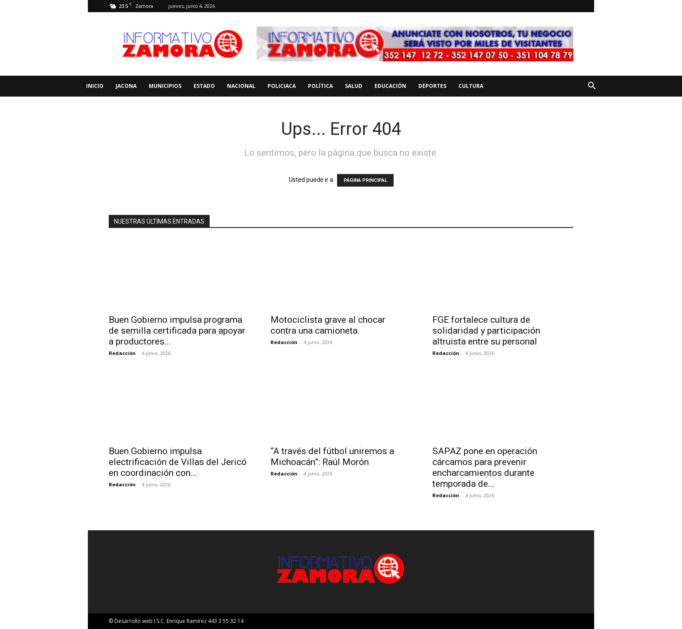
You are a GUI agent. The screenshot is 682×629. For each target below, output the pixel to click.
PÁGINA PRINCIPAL (365, 180)
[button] (591, 87)
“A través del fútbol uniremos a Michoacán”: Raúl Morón (332, 456)
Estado (204, 86)
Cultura (470, 86)
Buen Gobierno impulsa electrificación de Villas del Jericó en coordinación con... (178, 462)
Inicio (95, 86)
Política (320, 86)
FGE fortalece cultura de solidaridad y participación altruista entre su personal (486, 330)
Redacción (122, 353)
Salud (353, 86)
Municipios (165, 86)
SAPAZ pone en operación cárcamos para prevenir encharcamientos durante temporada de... (484, 467)
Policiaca (281, 86)
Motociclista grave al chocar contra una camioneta (328, 325)
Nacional (241, 86)
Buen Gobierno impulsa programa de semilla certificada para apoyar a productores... (177, 330)
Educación (390, 86)
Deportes (432, 86)
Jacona (126, 86)
